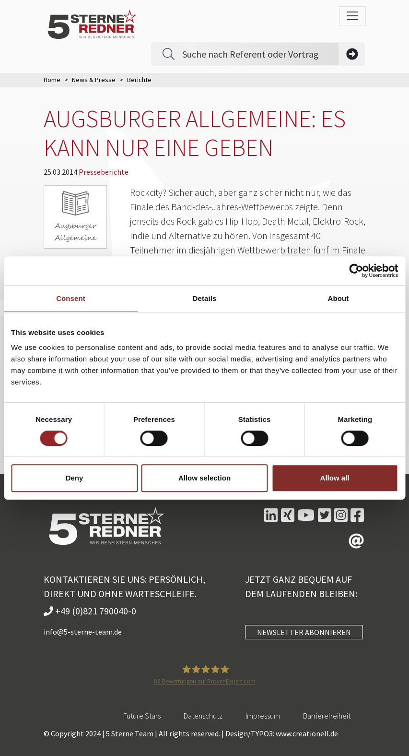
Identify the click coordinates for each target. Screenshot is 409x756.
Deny (74, 478)
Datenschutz (203, 715)
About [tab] (338, 298)
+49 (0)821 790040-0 (90, 611)
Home (52, 79)
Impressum (262, 715)
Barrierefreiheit (327, 715)
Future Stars (142, 715)
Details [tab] (205, 298)
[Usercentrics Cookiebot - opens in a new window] (356, 271)
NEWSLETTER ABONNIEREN (304, 632)
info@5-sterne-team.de (83, 631)
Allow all (335, 478)
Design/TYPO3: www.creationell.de (281, 733)
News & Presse (94, 79)
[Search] (260, 54)
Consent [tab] (70, 298)
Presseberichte (104, 172)
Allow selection (204, 478)
